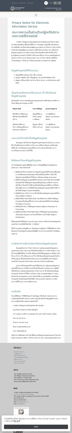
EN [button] (55, 3)
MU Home (14, 3)
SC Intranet (30, 3)
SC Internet (22, 3)
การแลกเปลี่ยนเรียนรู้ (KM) (21, 357)
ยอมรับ (36, 427)
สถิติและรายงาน (18, 359)
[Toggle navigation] (36, 15)
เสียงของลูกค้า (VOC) (20, 355)
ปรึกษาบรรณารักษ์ (19, 363)
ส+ (51, 3)
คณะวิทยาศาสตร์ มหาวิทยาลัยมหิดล (24, 394)
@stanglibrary (21, 403)
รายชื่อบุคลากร (18, 353)
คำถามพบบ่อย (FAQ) (19, 361)
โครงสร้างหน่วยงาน (19, 352)
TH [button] (59, 3)
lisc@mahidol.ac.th (22, 402)
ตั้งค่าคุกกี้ (17, 421)
